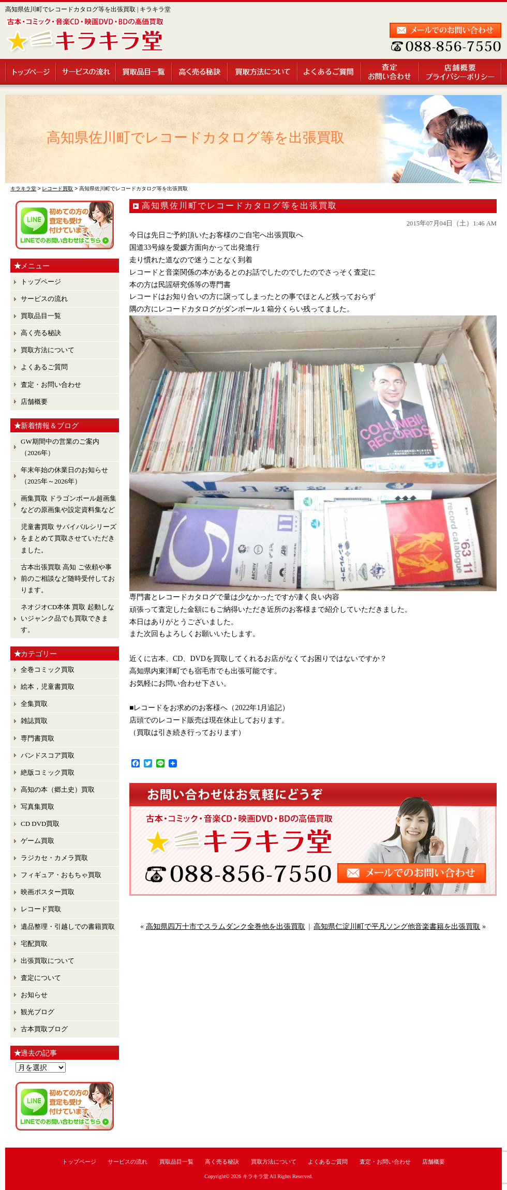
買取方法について (263, 72)
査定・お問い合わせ (391, 72)
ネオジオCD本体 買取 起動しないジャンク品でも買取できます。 (67, 618)
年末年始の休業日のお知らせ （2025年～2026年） (64, 475)
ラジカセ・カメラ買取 (54, 858)
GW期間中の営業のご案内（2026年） (60, 447)
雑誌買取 (34, 721)
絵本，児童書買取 (47, 686)
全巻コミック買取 (47, 669)
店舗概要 (461, 72)
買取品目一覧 (144, 72)
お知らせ (34, 995)
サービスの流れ (86, 72)
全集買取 (34, 703)
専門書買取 (37, 738)
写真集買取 (37, 806)
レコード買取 (41, 909)
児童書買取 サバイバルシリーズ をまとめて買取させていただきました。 (68, 538)
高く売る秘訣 (200, 72)
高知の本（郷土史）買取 (58, 789)
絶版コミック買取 (47, 772)
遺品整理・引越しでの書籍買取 (68, 926)
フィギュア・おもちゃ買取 (61, 875)
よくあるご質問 (330, 72)
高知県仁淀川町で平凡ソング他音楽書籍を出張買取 (397, 926)
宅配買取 (34, 943)
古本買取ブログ (44, 1029)
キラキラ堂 (256, 1176)
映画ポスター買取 (47, 892)
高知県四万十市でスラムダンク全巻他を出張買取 (225, 926)
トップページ (30, 72)
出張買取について (47, 961)
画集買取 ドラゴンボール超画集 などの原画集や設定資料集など (68, 504)
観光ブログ (37, 1012)
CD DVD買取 (40, 823)
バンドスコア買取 (47, 755)
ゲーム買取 (37, 841)
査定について (41, 978)
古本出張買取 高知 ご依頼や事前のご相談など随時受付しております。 (68, 578)
